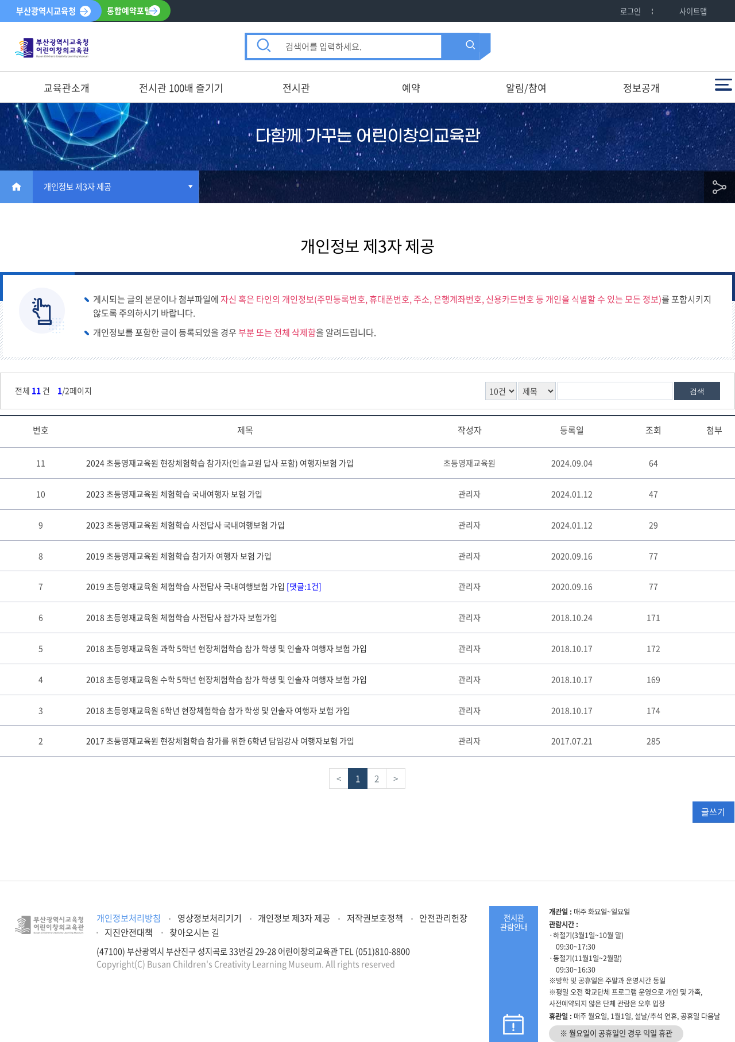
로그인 (630, 11)
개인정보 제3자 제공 (77, 186)
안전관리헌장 (443, 917)
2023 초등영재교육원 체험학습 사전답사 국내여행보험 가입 (185, 524)
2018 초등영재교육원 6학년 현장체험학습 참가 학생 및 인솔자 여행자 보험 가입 (218, 710)
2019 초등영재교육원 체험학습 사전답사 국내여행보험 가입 (204, 586)
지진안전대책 (129, 932)
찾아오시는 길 (194, 932)
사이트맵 (693, 11)
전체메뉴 (723, 84)
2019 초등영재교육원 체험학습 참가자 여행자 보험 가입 (179, 555)
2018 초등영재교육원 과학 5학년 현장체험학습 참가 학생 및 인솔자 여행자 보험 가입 (226, 648)
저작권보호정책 (375, 917)
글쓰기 (713, 811)
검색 (697, 391)
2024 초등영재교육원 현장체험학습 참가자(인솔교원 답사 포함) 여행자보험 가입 (220, 462)
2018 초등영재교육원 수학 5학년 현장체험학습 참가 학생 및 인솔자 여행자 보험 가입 (226, 679)
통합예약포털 (129, 11)
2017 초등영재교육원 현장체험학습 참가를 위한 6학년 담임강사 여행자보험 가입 (220, 740)
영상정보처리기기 (209, 917)
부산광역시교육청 (46, 11)
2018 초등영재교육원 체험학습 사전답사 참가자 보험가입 (181, 617)
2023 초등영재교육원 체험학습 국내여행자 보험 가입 (174, 493)
